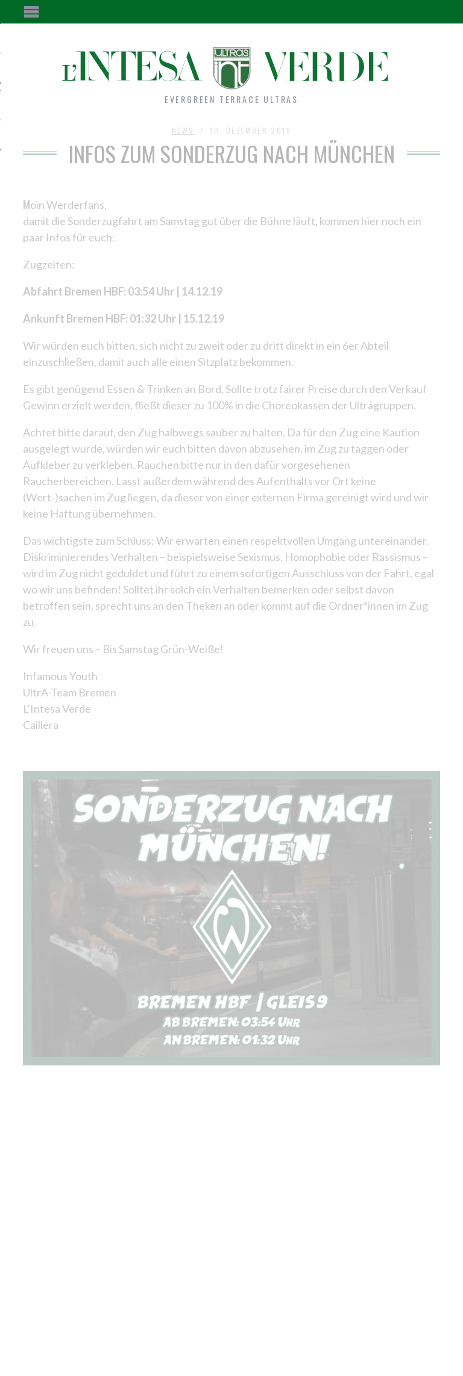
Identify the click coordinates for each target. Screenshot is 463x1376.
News (183, 130)
